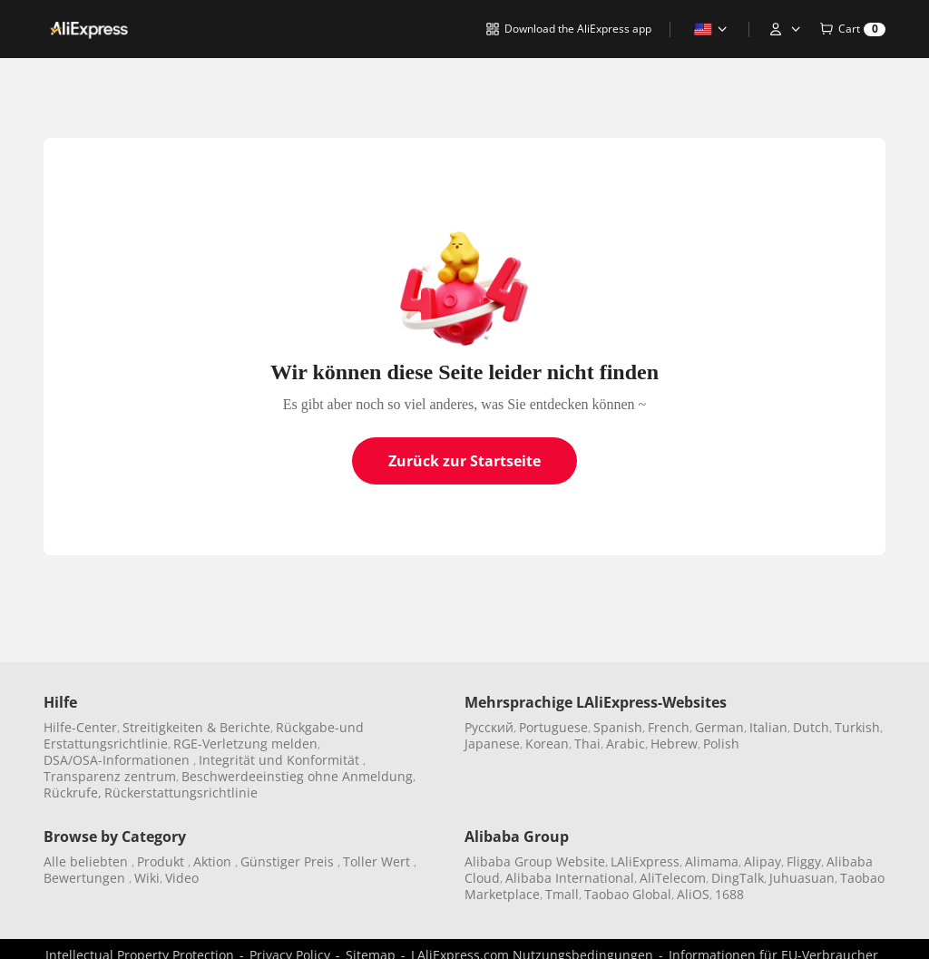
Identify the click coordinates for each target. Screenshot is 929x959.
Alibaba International (569, 877)
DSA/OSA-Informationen (118, 759)
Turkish (857, 727)
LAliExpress (645, 861)
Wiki (147, 877)
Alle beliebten (88, 861)
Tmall (562, 894)
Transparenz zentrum (110, 776)
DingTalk (737, 877)
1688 (729, 894)
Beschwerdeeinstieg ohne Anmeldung (297, 776)
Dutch (811, 727)
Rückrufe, (73, 792)
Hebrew (674, 743)
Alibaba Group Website (534, 861)
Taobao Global (627, 894)
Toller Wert (378, 861)
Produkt (162, 861)
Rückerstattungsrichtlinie (181, 792)
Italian (768, 727)
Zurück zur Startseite (464, 461)
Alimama (711, 861)
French (668, 727)
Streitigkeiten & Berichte (196, 727)
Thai (587, 743)
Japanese (492, 743)
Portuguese (553, 727)
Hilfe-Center (80, 727)
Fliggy (804, 861)
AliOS (693, 894)
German (719, 727)
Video (182, 877)
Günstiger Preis (288, 861)
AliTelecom (673, 877)
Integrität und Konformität (281, 759)
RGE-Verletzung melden (245, 743)
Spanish (617, 727)
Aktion (214, 861)
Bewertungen (86, 877)
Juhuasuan (802, 877)
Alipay (762, 861)
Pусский (488, 727)
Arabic (625, 743)
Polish (721, 743)
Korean (547, 743)
